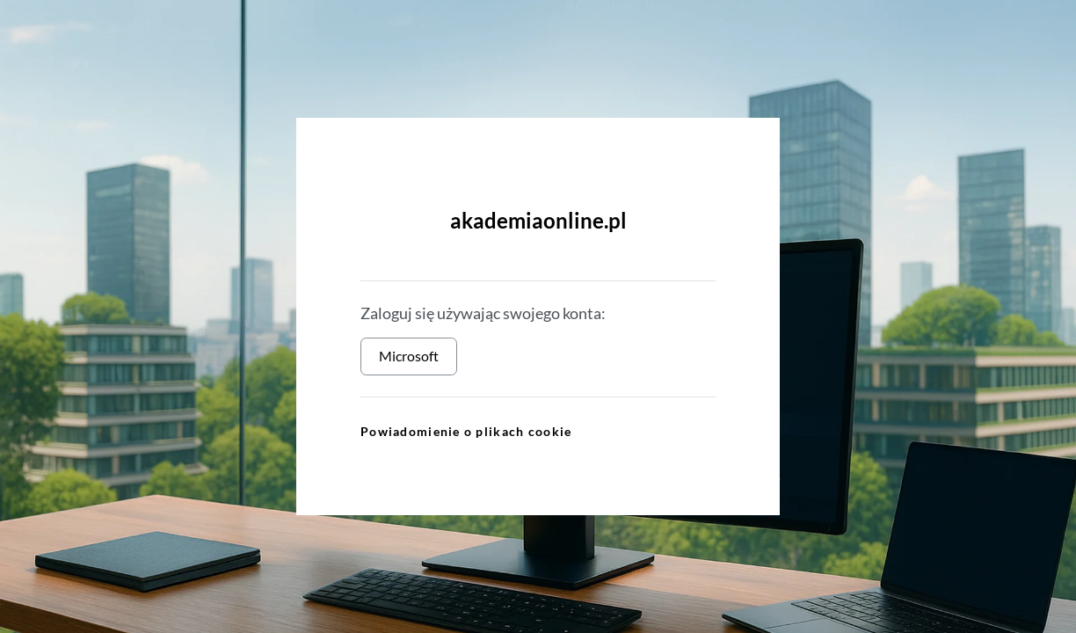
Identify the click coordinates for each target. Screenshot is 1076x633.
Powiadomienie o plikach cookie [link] (465, 431)
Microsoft (409, 355)
